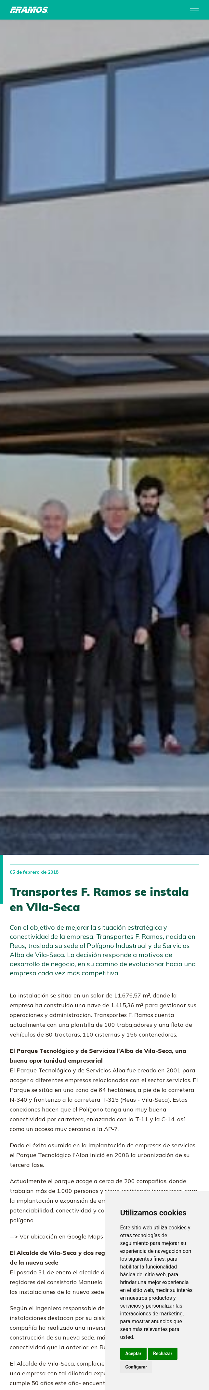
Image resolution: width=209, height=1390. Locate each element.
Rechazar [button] (162, 1353)
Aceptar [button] (133, 1353)
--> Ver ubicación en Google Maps (56, 1236)
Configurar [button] (136, 1366)
